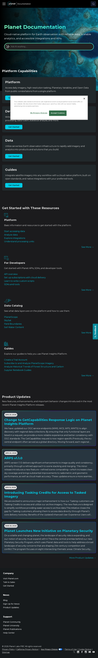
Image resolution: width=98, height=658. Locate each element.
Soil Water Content (14, 327)
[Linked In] (78, 652)
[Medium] (90, 652)
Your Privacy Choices (51, 649)
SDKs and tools (12, 284)
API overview (11, 274)
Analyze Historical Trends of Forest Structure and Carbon (34, 366)
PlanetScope (11, 317)
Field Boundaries (13, 324)
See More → (87, 247)
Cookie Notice (84, 649)
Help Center (9, 633)
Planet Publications (12, 629)
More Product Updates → (82, 558)
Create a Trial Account (15, 360)
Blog (5, 600)
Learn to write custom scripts (19, 281)
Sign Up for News (11, 604)
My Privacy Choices (38, 113)
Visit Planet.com (10, 578)
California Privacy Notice (27, 649)
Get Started (13, 127)
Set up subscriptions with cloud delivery (25, 277)
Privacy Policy (8, 649)
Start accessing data (14, 231)
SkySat (7, 320)
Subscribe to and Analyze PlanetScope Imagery (29, 363)
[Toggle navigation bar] (4, 4)
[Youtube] (94, 652)
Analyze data (11, 235)
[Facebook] (82, 652)
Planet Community (12, 622)
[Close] (84, 99)
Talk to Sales (9, 582)
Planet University (11, 625)
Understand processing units (19, 241)
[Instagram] (86, 652)
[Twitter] (75, 652)
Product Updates (11, 607)
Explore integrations (14, 238)
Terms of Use (71, 649)
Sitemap (6, 652)
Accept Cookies (58, 113)
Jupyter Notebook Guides (17, 370)
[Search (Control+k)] (93, 3)
